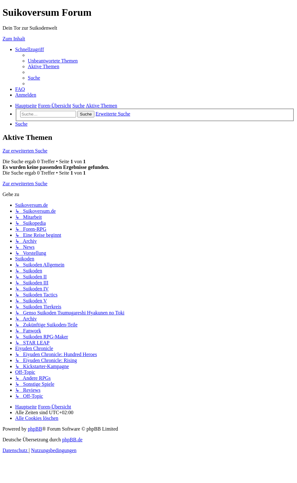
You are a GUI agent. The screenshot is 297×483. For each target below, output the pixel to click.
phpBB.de (72, 439)
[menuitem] (53, 60)
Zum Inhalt (14, 38)
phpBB (35, 429)
